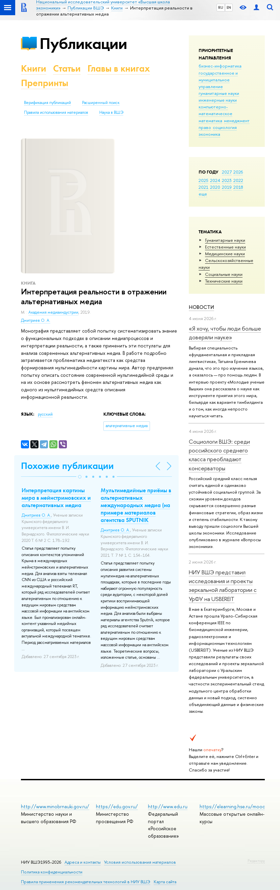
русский (45, 414)
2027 (227, 172)
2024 (215, 180)
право (205, 127)
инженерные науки (218, 100)
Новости (201, 307)
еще (203, 194)
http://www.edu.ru (167, 806)
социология (225, 127)
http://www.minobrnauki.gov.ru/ (55, 806)
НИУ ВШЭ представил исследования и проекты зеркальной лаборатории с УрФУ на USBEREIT (223, 585)
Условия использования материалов (140, 862)
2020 (215, 187)
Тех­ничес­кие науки (224, 281)
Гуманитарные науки (225, 240)
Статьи (67, 68)
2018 (238, 187)
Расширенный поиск (101, 102)
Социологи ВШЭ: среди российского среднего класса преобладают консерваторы (219, 455)
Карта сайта (165, 882)
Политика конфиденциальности (51, 872)
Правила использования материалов (56, 112)
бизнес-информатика (220, 66)
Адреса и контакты (83, 862)
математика (210, 120)
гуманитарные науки (219, 93)
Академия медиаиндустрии (53, 312)
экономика (209, 134)
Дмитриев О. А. (35, 320)
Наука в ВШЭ (111, 112)
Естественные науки (225, 247)
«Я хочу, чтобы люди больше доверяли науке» (225, 332)
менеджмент (237, 120)
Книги (33, 68)
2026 (238, 172)
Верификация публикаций (47, 102)
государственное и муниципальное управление (218, 79)
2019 (227, 187)
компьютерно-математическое (215, 110)
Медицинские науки (225, 254)
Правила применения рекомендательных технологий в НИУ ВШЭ (85, 882)
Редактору (256, 860)
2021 (203, 187)
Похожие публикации (67, 466)
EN (229, 7)
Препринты (44, 83)
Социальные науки (224, 274)
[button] (79, 476)
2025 (203, 180)
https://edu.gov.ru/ (117, 806)
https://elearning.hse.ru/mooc (232, 806)
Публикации (83, 43)
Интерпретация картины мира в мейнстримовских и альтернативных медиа (56, 498)
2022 (238, 180)
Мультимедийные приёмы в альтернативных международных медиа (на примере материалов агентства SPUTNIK (136, 505)
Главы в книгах (118, 68)
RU (220, 7)
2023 (227, 180)
